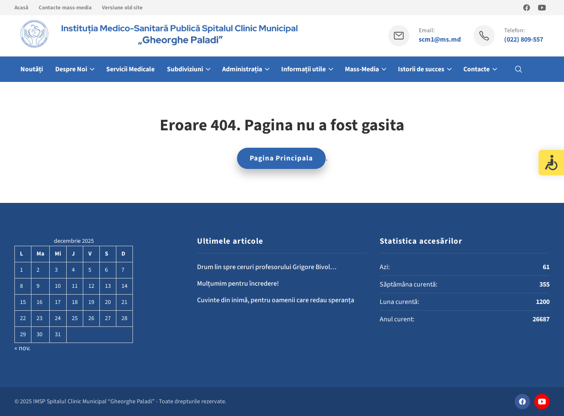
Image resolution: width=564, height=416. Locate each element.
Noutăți (31, 69)
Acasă (21, 7)
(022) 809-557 (523, 39)
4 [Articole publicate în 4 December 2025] (73, 270)
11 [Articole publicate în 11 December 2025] (75, 286)
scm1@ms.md (440, 39)
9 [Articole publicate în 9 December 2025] (38, 286)
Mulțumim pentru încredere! (238, 283)
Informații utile (303, 69)
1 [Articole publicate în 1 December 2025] (21, 270)
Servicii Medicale (130, 69)
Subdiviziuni (185, 69)
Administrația (242, 69)
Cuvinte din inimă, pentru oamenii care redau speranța (275, 300)
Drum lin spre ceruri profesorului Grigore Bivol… (266, 267)
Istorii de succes (421, 69)
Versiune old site (122, 7)
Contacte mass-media (65, 7)
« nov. (22, 348)
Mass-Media (362, 69)
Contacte (476, 69)
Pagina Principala (281, 158)
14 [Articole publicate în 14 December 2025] (124, 286)
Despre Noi (71, 69)
